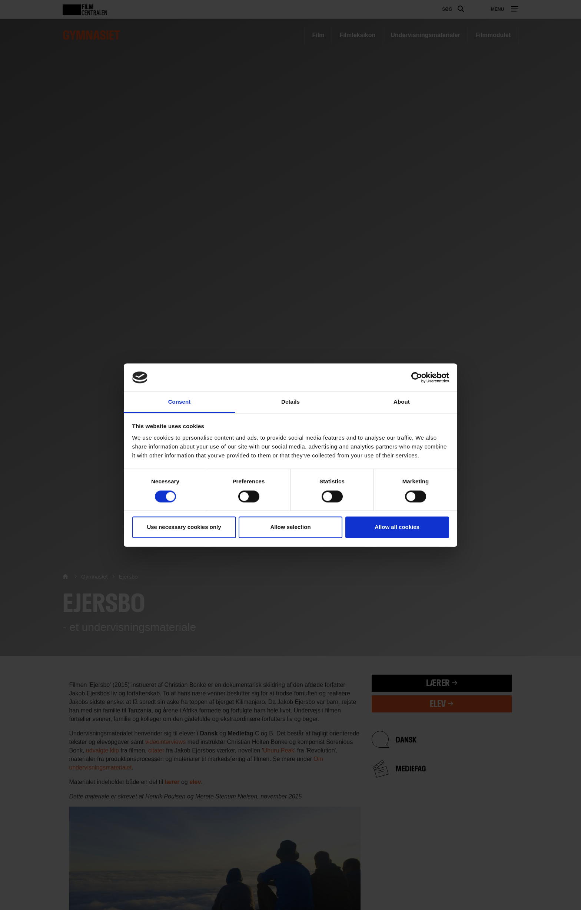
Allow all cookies (397, 527)
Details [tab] (290, 402)
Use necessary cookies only (184, 527)
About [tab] (402, 402)
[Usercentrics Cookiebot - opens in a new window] (416, 377)
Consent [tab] (179, 402)
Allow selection (290, 527)
